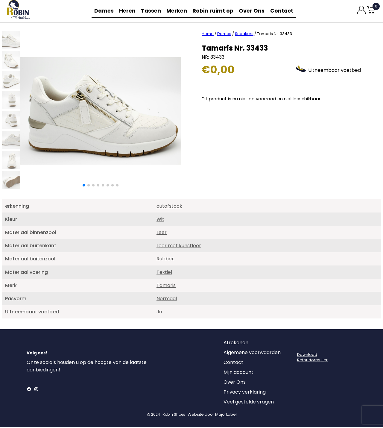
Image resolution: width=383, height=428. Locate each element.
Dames (102, 10)
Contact (284, 10)
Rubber (165, 259)
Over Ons (253, 10)
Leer (161, 233)
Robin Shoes (173, 415)
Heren (127, 10)
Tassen (152, 10)
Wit (160, 220)
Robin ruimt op (215, 10)
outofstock (169, 207)
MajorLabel (226, 415)
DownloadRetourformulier (312, 358)
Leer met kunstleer (178, 246)
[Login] (302, 345)
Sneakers (244, 34)
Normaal (166, 299)
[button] (84, 186)
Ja (159, 312)
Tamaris (166, 286)
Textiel (164, 273)
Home (208, 34)
